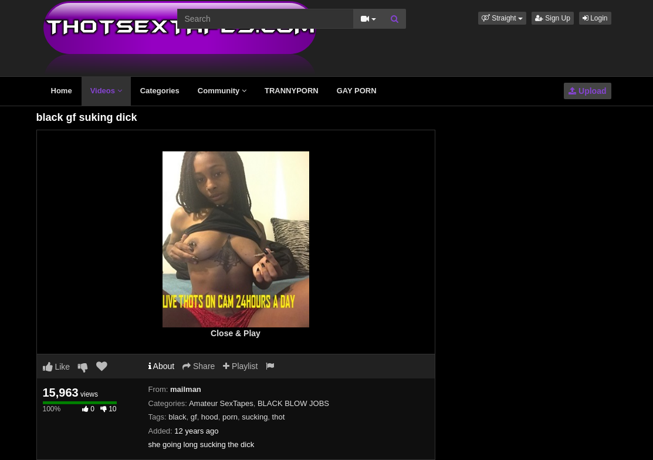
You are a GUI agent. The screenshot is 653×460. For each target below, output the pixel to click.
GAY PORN (357, 90)
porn (230, 416)
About (161, 366)
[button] (502, 18)
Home (61, 90)
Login (595, 18)
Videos (106, 90)
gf (194, 416)
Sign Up (552, 18)
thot (278, 416)
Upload (587, 91)
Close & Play (235, 333)
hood (209, 416)
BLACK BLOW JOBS (293, 403)
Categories (160, 90)
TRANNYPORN (292, 90)
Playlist (240, 366)
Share (198, 366)
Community (222, 90)
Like (56, 366)
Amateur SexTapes (221, 403)
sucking (255, 416)
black (177, 416)
